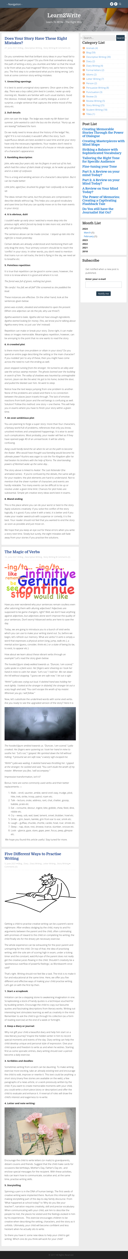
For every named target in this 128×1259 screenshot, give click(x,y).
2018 (85, 251)
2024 (103, 232)
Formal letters (95, 70)
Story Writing (49, 47)
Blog (21, 47)
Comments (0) (63, 47)
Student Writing (96, 109)
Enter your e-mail (95, 279)
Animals (92, 48)
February (89, 236)
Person (91, 83)
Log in (76, 1255)
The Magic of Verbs (22, 552)
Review (91, 96)
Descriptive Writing (33, 47)
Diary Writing (36, 863)
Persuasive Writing (97, 87)
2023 (85, 240)
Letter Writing (49, 863)
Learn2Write (64, 15)
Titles (90, 114)
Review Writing (95, 100)
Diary (26, 863)
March (87, 232)
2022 (85, 243)
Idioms (91, 74)
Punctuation (94, 92)
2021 (85, 247)
